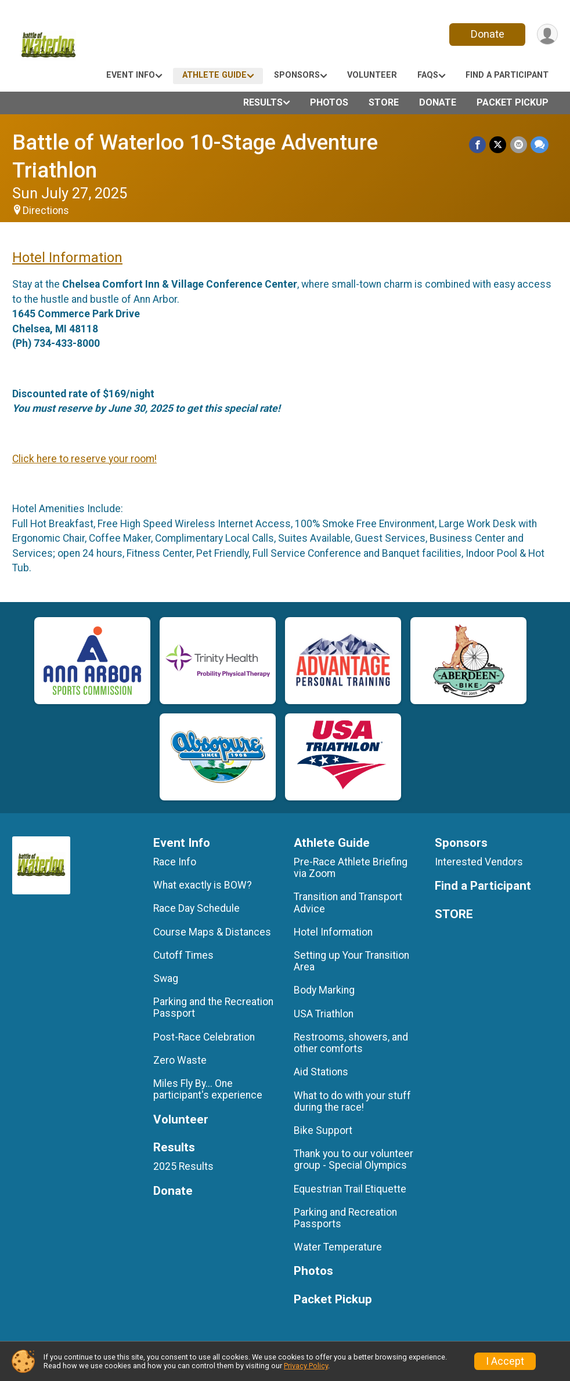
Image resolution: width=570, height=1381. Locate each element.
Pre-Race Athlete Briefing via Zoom (350, 867)
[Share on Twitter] (498, 144)
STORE (384, 102)
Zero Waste (180, 1060)
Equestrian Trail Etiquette (350, 1189)
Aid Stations (321, 1072)
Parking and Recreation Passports (345, 1218)
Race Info (174, 862)
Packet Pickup (513, 102)
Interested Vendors (479, 862)
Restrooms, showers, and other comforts (351, 1042)
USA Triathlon (323, 1014)
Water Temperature (338, 1247)
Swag (165, 978)
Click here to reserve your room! (84, 459)
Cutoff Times (183, 955)
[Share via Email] (518, 144)
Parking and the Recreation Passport (213, 1007)
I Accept (505, 1361)
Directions (46, 210)
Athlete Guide (214, 75)
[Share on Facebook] (478, 144)
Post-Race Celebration (204, 1037)
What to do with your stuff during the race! (352, 1101)
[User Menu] (547, 34)
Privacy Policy (306, 1365)
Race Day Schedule (196, 908)
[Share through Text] (540, 144)
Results (263, 102)
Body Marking (324, 990)
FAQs (427, 75)
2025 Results (183, 1166)
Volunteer (372, 75)
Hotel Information (67, 257)
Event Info (130, 75)
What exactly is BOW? (202, 885)
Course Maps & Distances (212, 932)
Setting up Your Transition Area (351, 961)
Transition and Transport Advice (348, 902)
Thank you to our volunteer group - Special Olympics (353, 1159)
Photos (329, 102)
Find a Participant (507, 75)
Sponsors (297, 75)
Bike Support (323, 1130)
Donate (487, 34)
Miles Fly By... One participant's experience (207, 1089)
